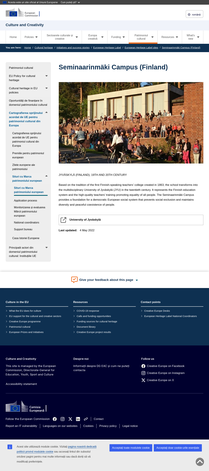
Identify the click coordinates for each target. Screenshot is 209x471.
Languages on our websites (60, 426)
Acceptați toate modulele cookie (131, 447)
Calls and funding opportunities (94, 316)
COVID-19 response (88, 310)
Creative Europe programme (25, 321)
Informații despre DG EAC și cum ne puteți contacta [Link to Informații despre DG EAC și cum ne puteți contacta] (101, 368)
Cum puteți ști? (70, 2)
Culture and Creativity (21, 358)
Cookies (88, 426)
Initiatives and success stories (73, 47)
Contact (99, 419)
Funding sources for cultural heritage (97, 321)
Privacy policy (108, 426)
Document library (86, 326)
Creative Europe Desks (157, 310)
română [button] (195, 14)
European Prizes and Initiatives (26, 332)
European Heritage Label (107, 47)
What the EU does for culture (25, 310)
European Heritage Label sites (141, 47)
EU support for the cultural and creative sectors (35, 316)
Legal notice (130, 426)
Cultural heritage (44, 47)
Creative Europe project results (94, 332)
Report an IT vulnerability (21, 426)
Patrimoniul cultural (19, 326)
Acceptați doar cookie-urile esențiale (177, 447)
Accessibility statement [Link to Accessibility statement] (21, 384)
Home (13, 37)
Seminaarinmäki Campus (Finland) (181, 47)
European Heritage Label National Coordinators (170, 316)
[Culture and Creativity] (25, 12)
